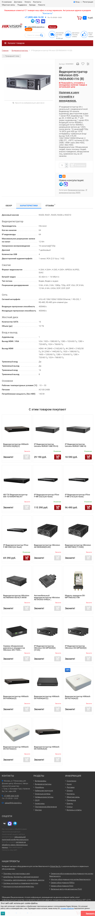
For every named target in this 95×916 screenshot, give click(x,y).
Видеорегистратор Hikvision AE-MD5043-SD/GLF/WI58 (16, 596)
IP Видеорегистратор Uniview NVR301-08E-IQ (75, 445)
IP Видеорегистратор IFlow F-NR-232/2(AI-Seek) (46, 495)
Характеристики (29, 205)
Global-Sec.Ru (55, 866)
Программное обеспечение (46, 807)
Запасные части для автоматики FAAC (66, 889)
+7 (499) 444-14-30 (34, 17)
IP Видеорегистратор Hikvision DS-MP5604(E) (76, 647)
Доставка (18, 2)
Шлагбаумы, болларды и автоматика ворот (21, 877)
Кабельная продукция (44, 790)
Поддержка (22, 5)
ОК (3, 913)
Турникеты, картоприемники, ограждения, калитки (23, 880)
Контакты (37, 2)
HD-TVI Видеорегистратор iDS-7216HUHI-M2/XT (15, 495)
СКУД (37, 800)
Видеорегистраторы (76, 190)
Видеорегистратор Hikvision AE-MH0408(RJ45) (47, 546)
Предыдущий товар (11, 56)
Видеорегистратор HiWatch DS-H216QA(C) (16, 748)
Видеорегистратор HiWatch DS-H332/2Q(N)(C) (16, 445)
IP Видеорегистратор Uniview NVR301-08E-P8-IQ (46, 445)
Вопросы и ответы (74, 810)
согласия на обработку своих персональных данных (15, 844)
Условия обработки (67, 908)
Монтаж (52, 27)
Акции (28, 29)
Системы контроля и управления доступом (20, 883)
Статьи (69, 807)
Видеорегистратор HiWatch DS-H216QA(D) (77, 697)
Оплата (28, 2)
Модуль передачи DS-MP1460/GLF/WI (75, 596)
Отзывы (50, 205)
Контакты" (48, 13)
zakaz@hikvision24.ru (35, 27)
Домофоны (39, 787)
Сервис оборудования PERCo (62, 883)
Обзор (9, 205)
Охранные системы (42, 794)
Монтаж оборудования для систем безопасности (71, 879)
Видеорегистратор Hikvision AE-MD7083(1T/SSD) (78, 546)
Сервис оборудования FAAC (62, 886)
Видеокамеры (40, 781)
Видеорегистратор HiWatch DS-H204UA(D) (46, 748)
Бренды (32, 5)
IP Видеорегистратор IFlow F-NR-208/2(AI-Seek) (15, 546)
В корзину (80, 165)
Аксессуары (40, 803)
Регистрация (88, 2)
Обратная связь (8, 5)
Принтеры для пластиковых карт (16, 873)
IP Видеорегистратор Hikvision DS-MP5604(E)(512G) (45, 648)
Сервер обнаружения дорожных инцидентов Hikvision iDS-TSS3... (14, 648)
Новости (41, 5)
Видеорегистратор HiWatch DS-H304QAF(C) (46, 697)
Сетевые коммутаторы (44, 797)
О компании (7, 2)
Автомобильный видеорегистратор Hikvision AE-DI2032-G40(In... (47, 597)
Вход (76, 2)
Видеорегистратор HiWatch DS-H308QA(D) (16, 697)
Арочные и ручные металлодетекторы (18, 886)
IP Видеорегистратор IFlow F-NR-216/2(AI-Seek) (77, 495)
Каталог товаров (14, 43)
